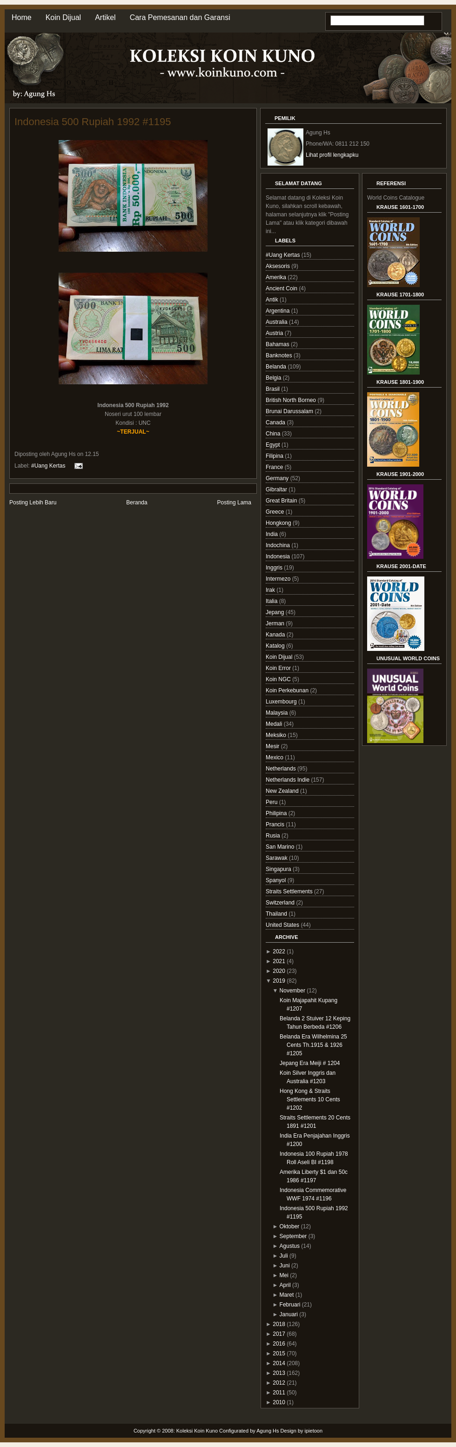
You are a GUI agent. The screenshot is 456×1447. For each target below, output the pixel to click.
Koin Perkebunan (288, 690)
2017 (279, 1334)
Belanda (277, 366)
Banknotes (280, 355)
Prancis (276, 824)
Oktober (290, 1226)
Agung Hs (267, 1431)
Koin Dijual (63, 17)
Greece (276, 512)
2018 (279, 1324)
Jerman (276, 623)
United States (283, 925)
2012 (279, 1383)
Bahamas (278, 344)
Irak (271, 590)
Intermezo (279, 579)
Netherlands (281, 768)
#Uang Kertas (48, 465)
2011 (279, 1392)
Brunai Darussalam (290, 411)
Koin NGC (279, 679)
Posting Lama (234, 502)
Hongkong (279, 523)
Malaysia (277, 713)
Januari (289, 1314)
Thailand (277, 914)
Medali (275, 724)
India (272, 534)
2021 (279, 961)
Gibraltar (277, 489)
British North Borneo (291, 400)
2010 (279, 1402)
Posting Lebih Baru (32, 502)
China (274, 433)
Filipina (275, 456)
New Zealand (283, 791)
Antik (273, 299)
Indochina (278, 545)
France (275, 467)
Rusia (274, 835)
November (292, 990)
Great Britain (282, 500)
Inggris (275, 567)
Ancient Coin (282, 288)
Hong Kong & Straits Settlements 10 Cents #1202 (310, 1099)
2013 (279, 1373)
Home (22, 17)
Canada (276, 422)
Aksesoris (278, 266)
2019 (279, 981)
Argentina (278, 311)
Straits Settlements (290, 891)
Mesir (273, 746)
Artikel (105, 17)
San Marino (281, 847)
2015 (279, 1353)
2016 (279, 1343)
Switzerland (281, 902)
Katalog (276, 646)
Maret (287, 1295)
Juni (285, 1265)
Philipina (277, 813)
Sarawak (277, 858)
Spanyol (277, 880)
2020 (279, 971)
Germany (278, 478)
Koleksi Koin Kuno (197, 1431)
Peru (272, 802)
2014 (279, 1363)
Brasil (273, 389)
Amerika (277, 277)
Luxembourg (282, 701)
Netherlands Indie (288, 780)
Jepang (276, 612)
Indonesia (278, 556)
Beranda (136, 502)
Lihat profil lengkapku (332, 155)
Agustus (290, 1246)
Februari (290, 1304)
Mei (284, 1275)
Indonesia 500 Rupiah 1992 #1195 (92, 121)
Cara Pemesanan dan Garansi (180, 17)
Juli (284, 1256)
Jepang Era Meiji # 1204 (310, 1063)
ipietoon (314, 1431)
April (285, 1285)
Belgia (274, 378)
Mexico (275, 757)
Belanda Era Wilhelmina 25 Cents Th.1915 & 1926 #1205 (313, 1045)
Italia (272, 601)
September (293, 1236)
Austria (275, 333)
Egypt (274, 445)
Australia (277, 322)
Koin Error (279, 668)
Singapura (279, 869)
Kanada (276, 634)
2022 (279, 951)
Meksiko (277, 735)
